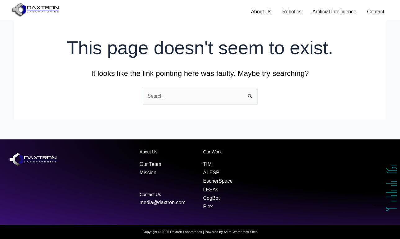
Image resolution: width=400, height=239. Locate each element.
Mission (148, 172)
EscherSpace (217, 181)
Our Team (150, 164)
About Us (261, 11)
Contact (375, 11)
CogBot (211, 198)
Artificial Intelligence (334, 11)
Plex (208, 206)
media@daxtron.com (163, 202)
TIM (207, 164)
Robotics (291, 11)
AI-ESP (211, 172)
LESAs (210, 189)
